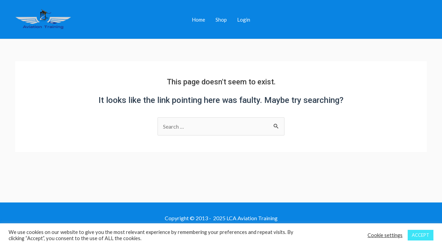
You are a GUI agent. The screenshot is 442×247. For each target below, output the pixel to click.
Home (198, 19)
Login (243, 19)
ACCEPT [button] (420, 235)
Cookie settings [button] (385, 235)
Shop (221, 19)
